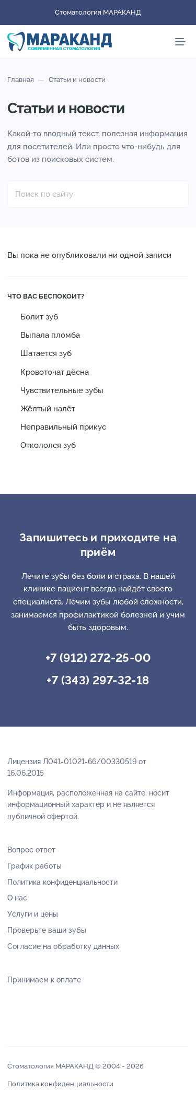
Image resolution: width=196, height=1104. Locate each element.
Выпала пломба (50, 335)
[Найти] (175, 194)
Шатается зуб (46, 353)
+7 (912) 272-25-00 (98, 657)
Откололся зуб (48, 445)
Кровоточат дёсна (54, 372)
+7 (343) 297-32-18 (98, 680)
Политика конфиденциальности (60, 1084)
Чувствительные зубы (61, 390)
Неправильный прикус (63, 427)
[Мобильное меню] (180, 41)
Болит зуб (39, 317)
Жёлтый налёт (47, 408)
